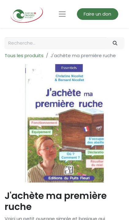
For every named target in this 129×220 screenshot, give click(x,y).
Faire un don (97, 14)
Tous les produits (24, 55)
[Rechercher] (115, 43)
